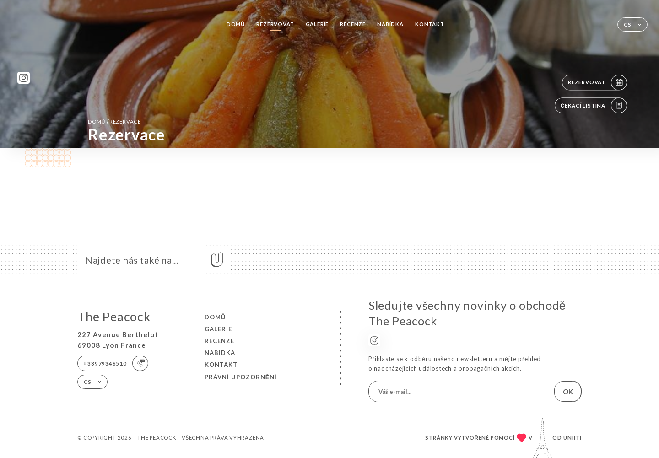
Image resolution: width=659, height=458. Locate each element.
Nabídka (390, 24)
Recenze (353, 24)
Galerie (317, 24)
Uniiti (572, 438)
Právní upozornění (241, 377)
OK (568, 392)
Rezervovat (275, 24)
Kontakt (429, 24)
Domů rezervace (114, 121)
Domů (236, 24)
